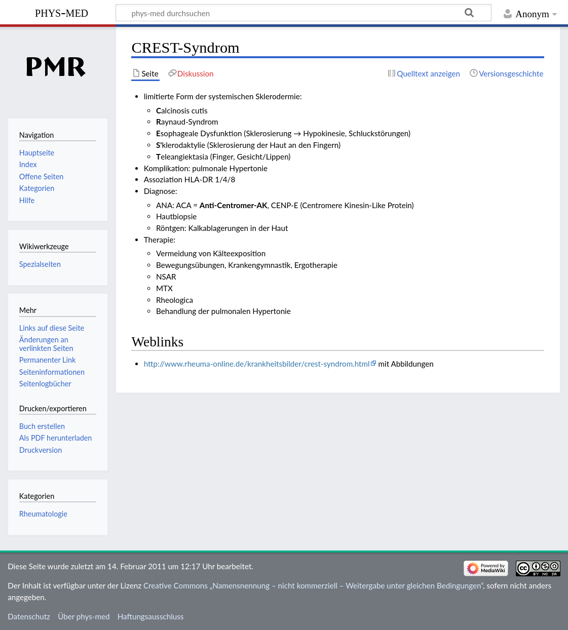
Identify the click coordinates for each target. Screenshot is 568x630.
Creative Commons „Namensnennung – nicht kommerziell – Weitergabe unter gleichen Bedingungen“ (313, 585)
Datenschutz (29, 616)
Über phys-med (83, 616)
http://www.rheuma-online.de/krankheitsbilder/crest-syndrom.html (257, 363)
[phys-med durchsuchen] (303, 13)
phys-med (61, 12)
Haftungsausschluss (151, 616)
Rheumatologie (43, 513)
